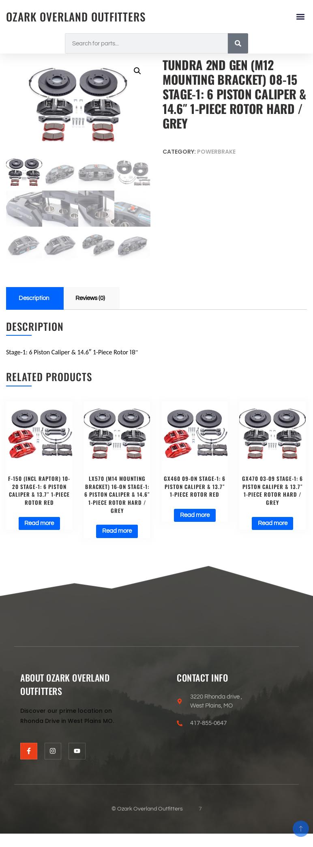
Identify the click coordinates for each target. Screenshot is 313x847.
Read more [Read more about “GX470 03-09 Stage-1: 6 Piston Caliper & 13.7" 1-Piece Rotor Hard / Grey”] (272, 524)
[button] (300, 17)
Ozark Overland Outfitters (79, 16)
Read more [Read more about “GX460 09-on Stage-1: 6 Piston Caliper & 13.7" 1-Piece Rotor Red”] (195, 516)
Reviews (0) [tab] (90, 298)
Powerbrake (216, 152)
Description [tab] (34, 298)
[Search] (238, 43)
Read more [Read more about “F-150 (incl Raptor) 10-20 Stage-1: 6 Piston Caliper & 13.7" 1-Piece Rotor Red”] (39, 524)
